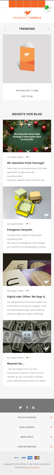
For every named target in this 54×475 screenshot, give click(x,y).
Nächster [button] (48, 28)
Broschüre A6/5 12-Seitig (27, 90)
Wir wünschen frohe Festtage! (25, 163)
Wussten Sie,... (16, 363)
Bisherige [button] (5, 28)
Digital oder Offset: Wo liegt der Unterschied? (27, 296)
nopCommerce (32, 467)
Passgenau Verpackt (19, 229)
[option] (27, 69)
